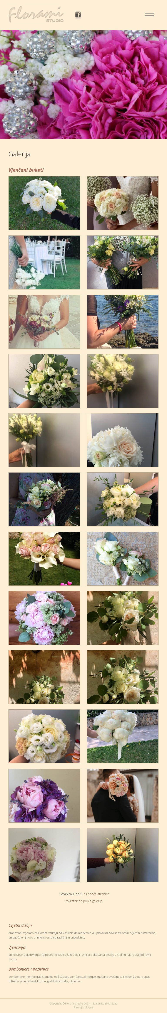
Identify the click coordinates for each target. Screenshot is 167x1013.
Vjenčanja (16, 947)
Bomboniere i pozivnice (28, 969)
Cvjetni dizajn (20, 925)
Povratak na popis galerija (83, 901)
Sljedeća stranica (96, 894)
